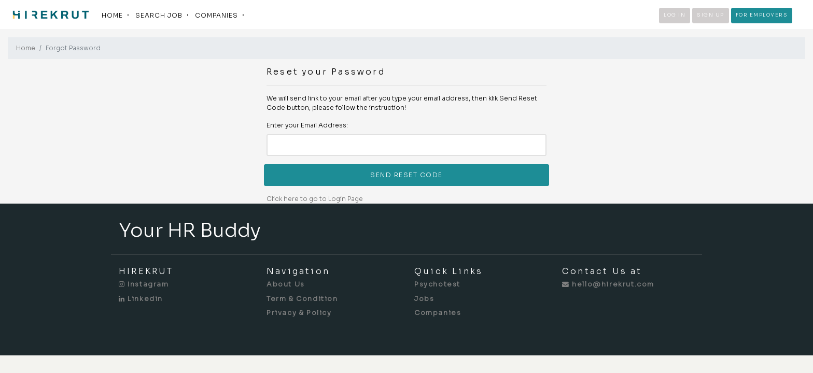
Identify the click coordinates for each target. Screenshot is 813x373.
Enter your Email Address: (307, 125)
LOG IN (674, 15)
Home (25, 48)
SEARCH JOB (159, 15)
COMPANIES (216, 15)
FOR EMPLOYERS (762, 15)
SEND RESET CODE (406, 175)
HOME (112, 15)
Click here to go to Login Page (315, 199)
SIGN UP (710, 15)
